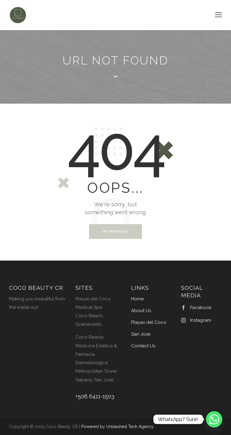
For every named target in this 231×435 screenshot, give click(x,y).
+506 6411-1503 (94, 396)
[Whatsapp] (214, 419)
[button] (218, 15)
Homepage (115, 231)
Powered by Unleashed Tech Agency (117, 426)
